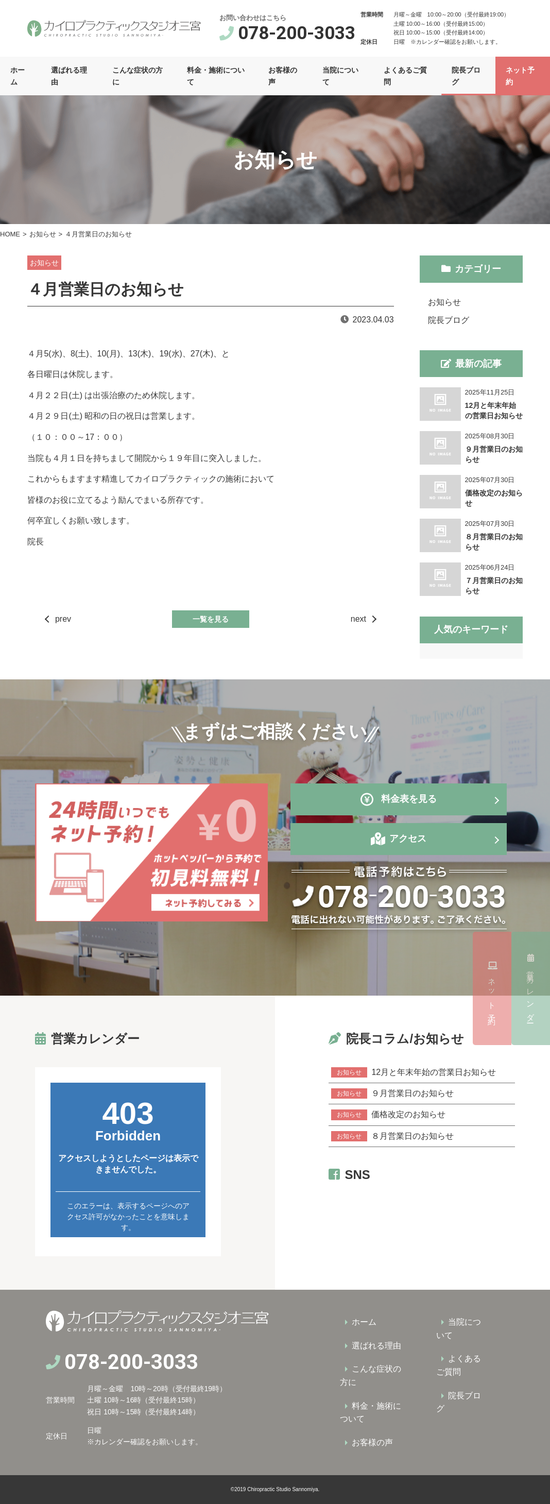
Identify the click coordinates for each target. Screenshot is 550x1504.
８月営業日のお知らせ (392, 1136)
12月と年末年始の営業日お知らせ (413, 1072)
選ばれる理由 (69, 76)
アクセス (407, 838)
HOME (10, 234)
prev (63, 618)
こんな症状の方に (137, 76)
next (358, 618)
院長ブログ (466, 76)
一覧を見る (211, 619)
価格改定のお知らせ (388, 1114)
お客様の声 (282, 76)
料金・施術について (216, 76)
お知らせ (42, 234)
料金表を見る (398, 799)
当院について (340, 76)
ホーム (17, 76)
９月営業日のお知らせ (392, 1093)
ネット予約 (530, 988)
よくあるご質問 (405, 76)
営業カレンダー (530, 867)
